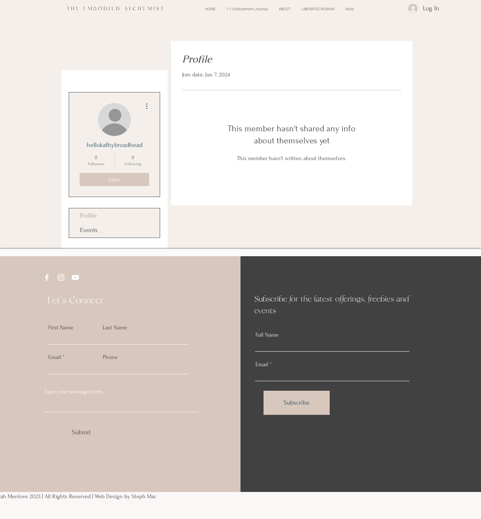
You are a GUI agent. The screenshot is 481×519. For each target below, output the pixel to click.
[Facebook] (46, 277)
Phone (110, 357)
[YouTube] (75, 277)
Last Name (115, 327)
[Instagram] (61, 277)
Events (89, 230)
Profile (88, 215)
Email (54, 357)
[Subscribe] (297, 403)
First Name (60, 327)
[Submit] (81, 432)
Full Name (267, 335)
